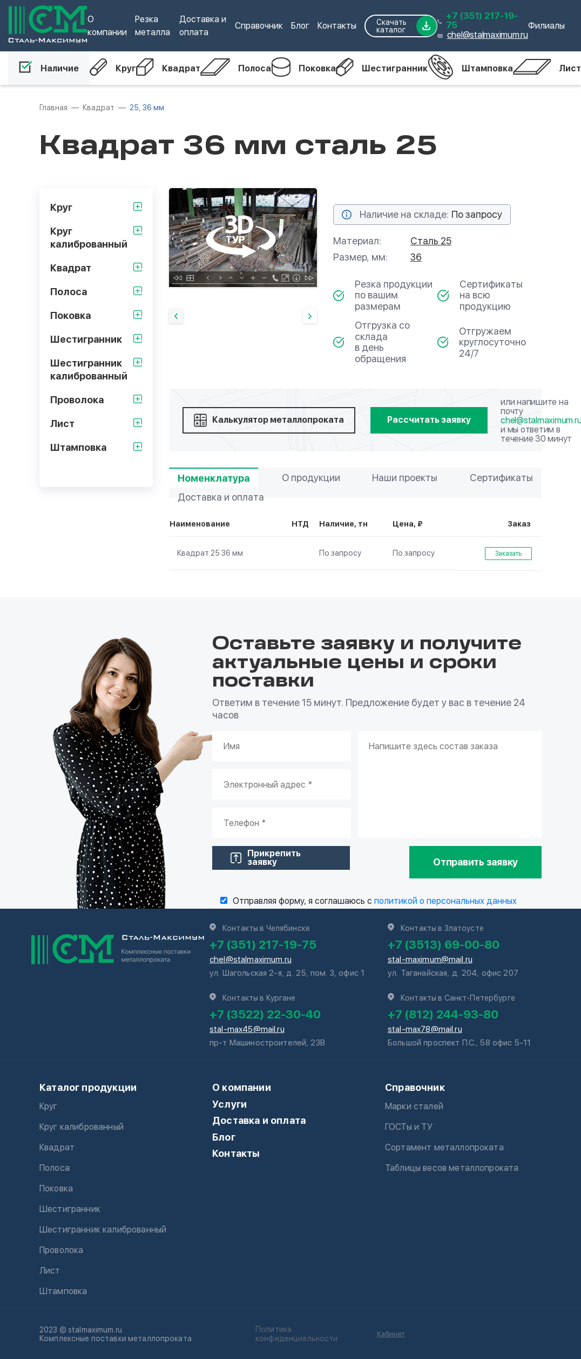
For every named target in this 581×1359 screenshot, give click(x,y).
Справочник (259, 26)
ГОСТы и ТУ (409, 1127)
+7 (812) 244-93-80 (443, 1014)
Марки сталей (414, 1106)
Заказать (508, 553)
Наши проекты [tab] (404, 477)
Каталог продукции (88, 1087)
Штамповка (470, 68)
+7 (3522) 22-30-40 (265, 1014)
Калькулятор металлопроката (269, 420)
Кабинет (390, 1334)
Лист (547, 68)
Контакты (336, 26)
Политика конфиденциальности (296, 1334)
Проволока (61, 1250)
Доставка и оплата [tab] (221, 497)
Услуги (229, 1104)
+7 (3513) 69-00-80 (443, 944)
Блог (300, 26)
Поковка (303, 68)
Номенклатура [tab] (213, 478)
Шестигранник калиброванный (102, 1229)
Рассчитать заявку (429, 420)
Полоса (235, 68)
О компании (241, 1087)
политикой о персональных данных (445, 901)
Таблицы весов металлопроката (451, 1168)
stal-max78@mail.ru (425, 1029)
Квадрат (168, 68)
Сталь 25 (430, 241)
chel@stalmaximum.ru (487, 35)
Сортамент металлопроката (444, 1147)
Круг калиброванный (81, 1127)
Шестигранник (382, 68)
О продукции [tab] (311, 477)
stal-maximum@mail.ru (430, 959)
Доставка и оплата (259, 1120)
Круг (113, 68)
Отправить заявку (475, 862)
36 (416, 257)
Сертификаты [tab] (501, 477)
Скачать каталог (406, 26)
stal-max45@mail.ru (247, 1029)
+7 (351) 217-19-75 (482, 20)
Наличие (49, 68)
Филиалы (546, 26)
